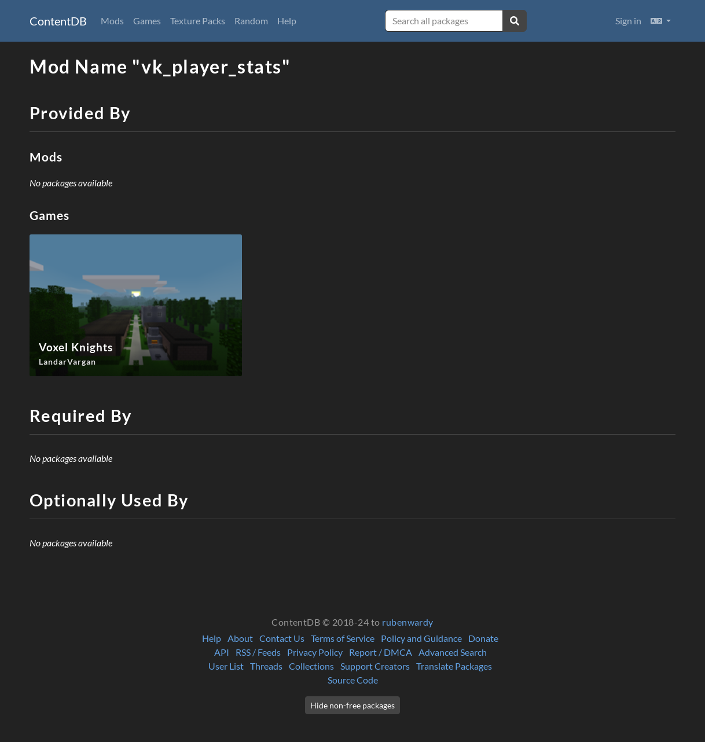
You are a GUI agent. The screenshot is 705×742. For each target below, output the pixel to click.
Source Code (353, 679)
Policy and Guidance (421, 638)
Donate (483, 638)
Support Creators (375, 665)
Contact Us (281, 638)
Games (147, 20)
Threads (266, 665)
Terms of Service (342, 638)
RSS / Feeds (258, 652)
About (240, 638)
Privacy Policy (315, 652)
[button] (660, 20)
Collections (311, 665)
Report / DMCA (380, 652)
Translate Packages (454, 665)
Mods (112, 20)
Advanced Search (452, 652)
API (221, 652)
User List (226, 665)
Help (286, 20)
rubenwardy (408, 621)
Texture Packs (197, 20)
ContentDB (58, 21)
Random (251, 20)
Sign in (628, 20)
